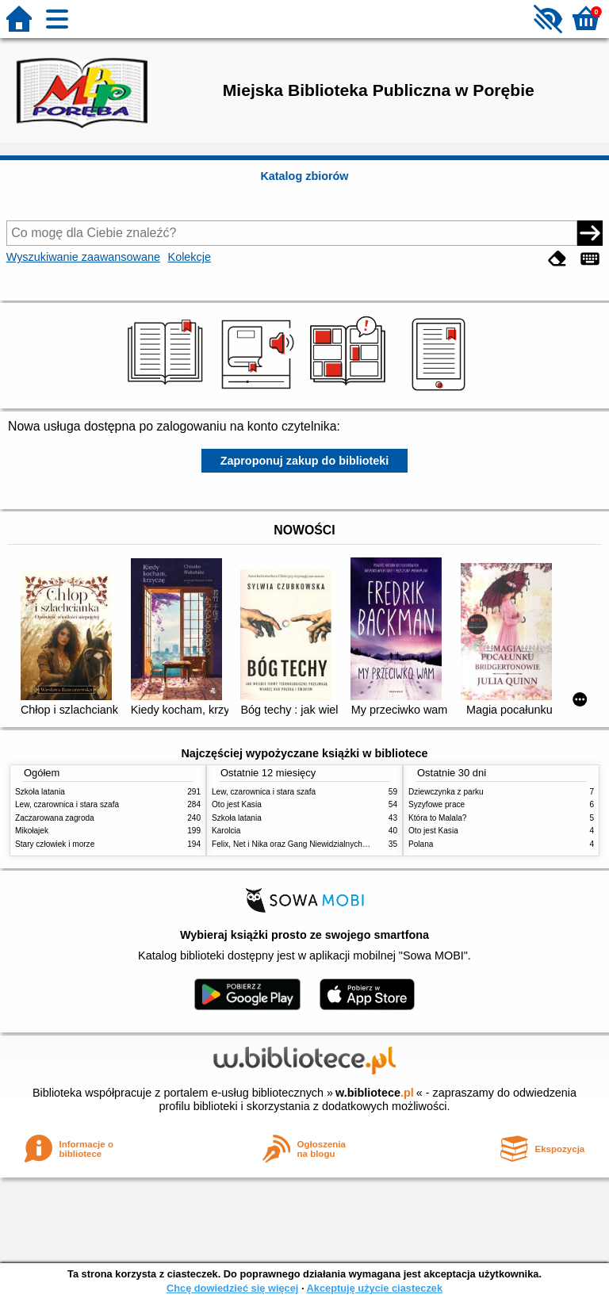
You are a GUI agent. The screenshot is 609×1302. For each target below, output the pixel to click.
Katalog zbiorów (304, 176)
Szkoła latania (40, 791)
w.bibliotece (374, 1092)
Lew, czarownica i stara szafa (67, 804)
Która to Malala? (437, 818)
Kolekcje (189, 257)
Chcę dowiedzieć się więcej (232, 1288)
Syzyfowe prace (436, 804)
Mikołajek (31, 830)
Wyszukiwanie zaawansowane (83, 257)
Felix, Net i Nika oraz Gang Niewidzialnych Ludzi (298, 844)
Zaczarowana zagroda (54, 818)
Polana (420, 844)
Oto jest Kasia (237, 804)
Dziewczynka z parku (446, 791)
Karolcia (226, 830)
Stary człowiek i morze (54, 844)
